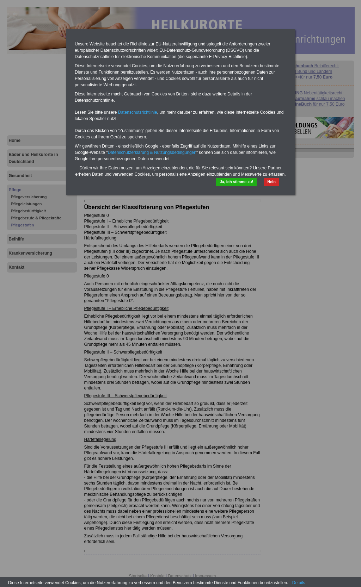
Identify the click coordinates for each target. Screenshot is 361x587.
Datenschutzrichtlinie (137, 112)
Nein (271, 182)
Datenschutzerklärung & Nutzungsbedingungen (152, 152)
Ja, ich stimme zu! (236, 182)
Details (298, 582)
